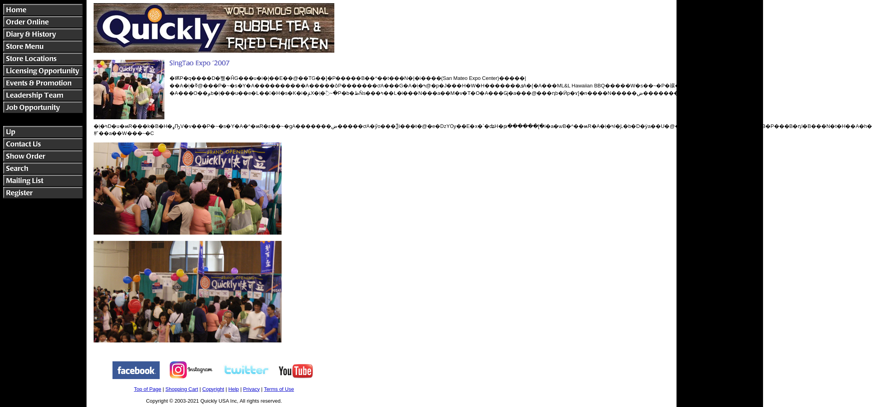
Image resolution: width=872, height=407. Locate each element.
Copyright (213, 389)
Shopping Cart (182, 389)
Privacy (251, 389)
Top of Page (147, 389)
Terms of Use (279, 389)
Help (234, 389)
